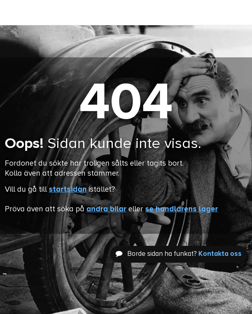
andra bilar (106, 209)
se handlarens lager (181, 209)
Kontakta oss (220, 254)
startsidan (68, 189)
